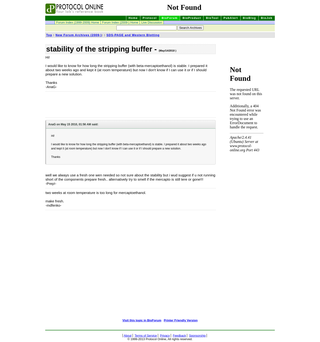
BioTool (212, 18)
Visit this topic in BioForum (141, 320)
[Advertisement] (68, 104)
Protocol (150, 18)
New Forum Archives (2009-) (79, 35)
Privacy (165, 335)
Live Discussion (151, 22)
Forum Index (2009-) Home (120, 22)
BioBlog (249, 18)
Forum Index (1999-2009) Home (77, 22)
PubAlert (230, 18)
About (127, 335)
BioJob (266, 18)
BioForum (170, 18)
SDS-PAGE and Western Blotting (133, 35)
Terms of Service (145, 335)
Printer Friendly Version (180, 320)
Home (133, 18)
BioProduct (191, 18)
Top (49, 35)
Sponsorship (197, 335)
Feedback (179, 335)
